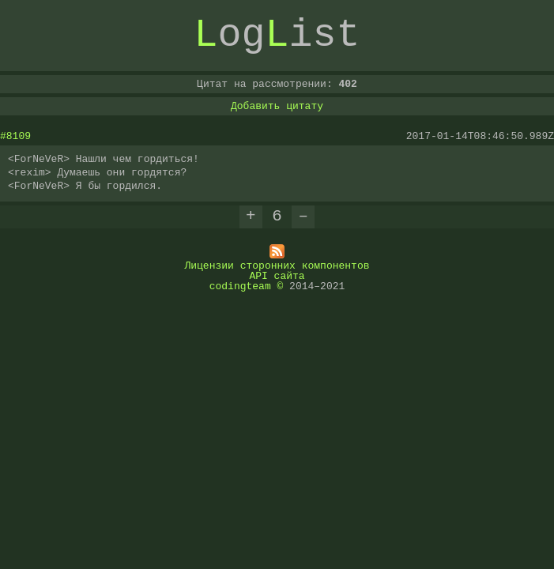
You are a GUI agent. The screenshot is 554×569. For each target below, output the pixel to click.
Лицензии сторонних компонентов (276, 265)
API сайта (276, 275)
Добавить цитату (277, 106)
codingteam (240, 285)
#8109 (15, 136)
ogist (277, 35)
